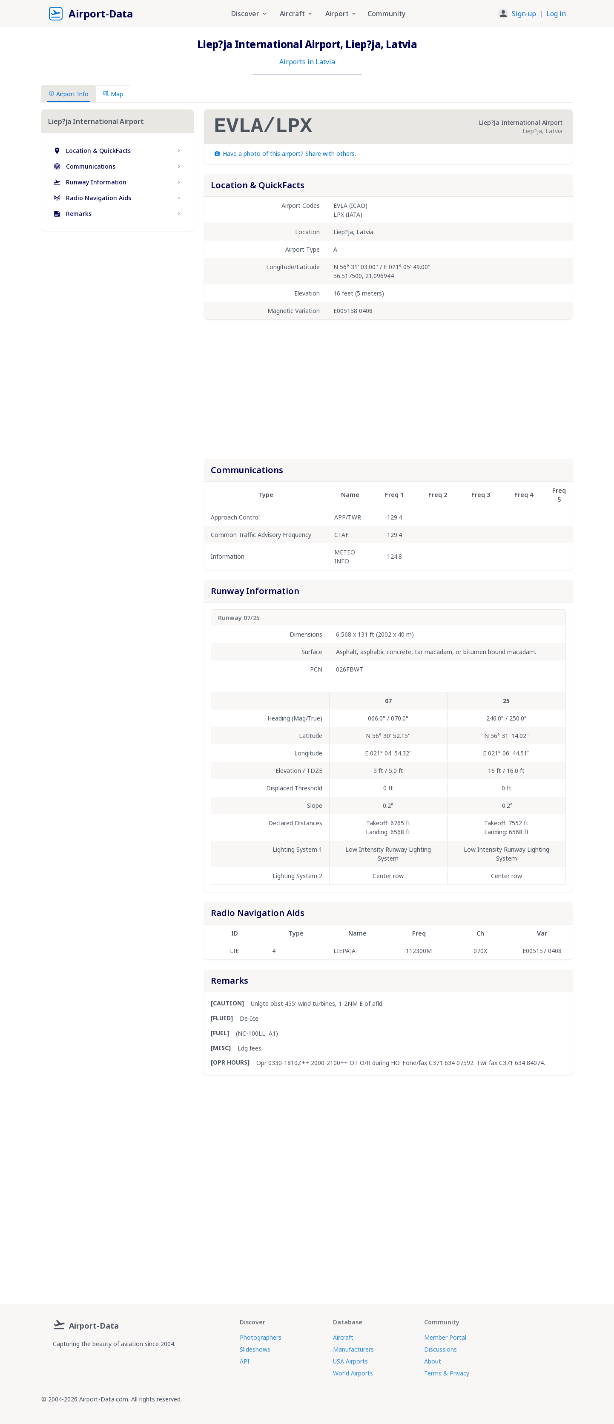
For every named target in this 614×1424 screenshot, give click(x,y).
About (432, 1361)
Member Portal (445, 1337)
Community (386, 13)
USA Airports (350, 1361)
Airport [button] (341, 13)
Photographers (260, 1337)
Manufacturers (353, 1349)
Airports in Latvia (307, 61)
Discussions (440, 1349)
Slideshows (255, 1349)
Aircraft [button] (296, 13)
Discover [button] (249, 13)
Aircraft (343, 1337)
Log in (556, 13)
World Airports (353, 1373)
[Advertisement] (117, 310)
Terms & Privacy (446, 1373)
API (245, 1361)
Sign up (524, 13)
